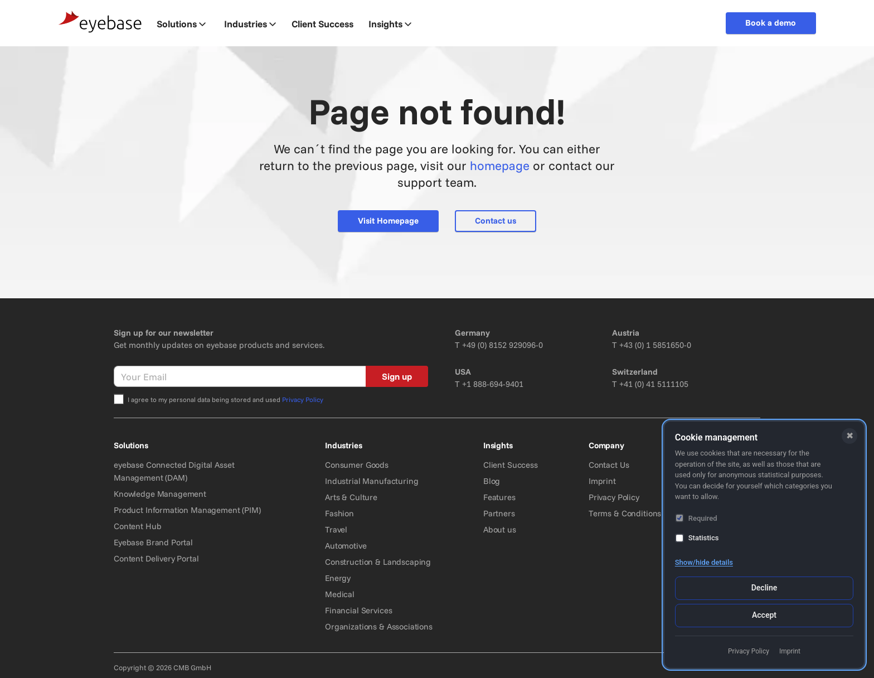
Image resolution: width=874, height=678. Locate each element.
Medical (340, 594)
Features (499, 497)
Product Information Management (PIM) (187, 510)
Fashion (339, 513)
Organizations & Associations (379, 626)
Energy (338, 578)
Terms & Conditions (625, 513)
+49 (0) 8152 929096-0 (502, 345)
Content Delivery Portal (156, 558)
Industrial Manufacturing (371, 481)
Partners (499, 513)
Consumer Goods (357, 464)
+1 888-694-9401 (492, 384)
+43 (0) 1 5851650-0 (655, 345)
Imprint (602, 481)
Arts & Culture (351, 497)
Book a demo (770, 22)
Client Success (510, 464)
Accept (764, 615)
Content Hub (137, 526)
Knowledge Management (160, 493)
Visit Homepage (388, 220)
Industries (250, 24)
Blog (491, 481)
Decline (764, 587)
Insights (389, 24)
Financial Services (358, 610)
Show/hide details (704, 562)
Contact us (495, 220)
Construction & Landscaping (378, 561)
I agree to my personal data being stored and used (225, 399)
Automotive (346, 545)
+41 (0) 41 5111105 (653, 384)
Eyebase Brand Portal (153, 542)
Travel (336, 529)
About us (499, 529)
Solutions (181, 24)
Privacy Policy (302, 399)
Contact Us (609, 464)
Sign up (397, 376)
